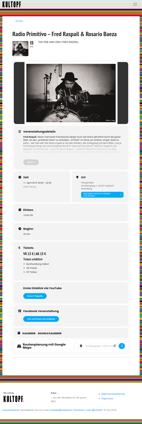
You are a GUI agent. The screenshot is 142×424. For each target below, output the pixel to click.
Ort (83, 182)
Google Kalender (50, 338)
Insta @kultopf (94, 414)
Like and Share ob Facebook (41, 323)
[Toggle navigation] (135, 4)
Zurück (19, 20)
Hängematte (87, 187)
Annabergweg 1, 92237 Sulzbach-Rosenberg (98, 192)
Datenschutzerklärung (113, 398)
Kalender (29, 338)
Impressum (107, 403)
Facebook (79, 414)
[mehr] (31, 167)
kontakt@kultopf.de (61, 414)
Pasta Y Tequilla (35, 300)
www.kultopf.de (10, 414)
